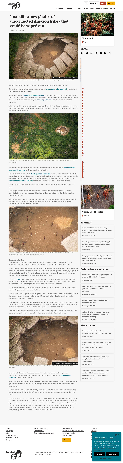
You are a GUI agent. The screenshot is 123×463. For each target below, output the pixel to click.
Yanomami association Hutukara (21, 181)
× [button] (118, 434)
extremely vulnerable (44, 100)
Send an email (39, 431)
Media (68, 8)
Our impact (9, 431)
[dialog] (106, 446)
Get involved (88, 8)
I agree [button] (99, 454)
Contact (8, 440)
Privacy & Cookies (12, 438)
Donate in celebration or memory (73, 431)
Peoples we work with (105, 8)
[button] (86, 3)
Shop (103, 3)
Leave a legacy (67, 428)
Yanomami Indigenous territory (34, 95)
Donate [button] (111, 3)
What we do (58, 8)
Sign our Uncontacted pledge (44, 433)
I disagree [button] (112, 454)
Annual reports (11, 435)
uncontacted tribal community (57, 89)
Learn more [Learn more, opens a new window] (98, 450)
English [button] (93, 3)
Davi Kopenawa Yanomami (40, 174)
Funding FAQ (66, 435)
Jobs (7, 433)
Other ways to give (68, 433)
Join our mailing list (40, 428)
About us (76, 8)
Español (93, 431)
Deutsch (94, 428)
